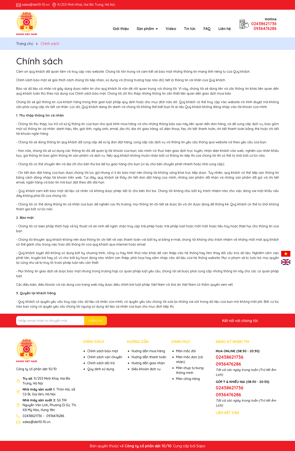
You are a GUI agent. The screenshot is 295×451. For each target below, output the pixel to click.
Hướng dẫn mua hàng (148, 351)
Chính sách (39, 61)
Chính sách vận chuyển (104, 357)
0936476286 (265, 28)
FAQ (207, 28)
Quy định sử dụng (100, 369)
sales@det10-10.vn (36, 5)
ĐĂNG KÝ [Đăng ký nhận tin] (95, 321)
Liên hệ (224, 28)
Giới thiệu (121, 28)
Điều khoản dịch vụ (146, 369)
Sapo (200, 446)
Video (171, 28)
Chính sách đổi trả (101, 363)
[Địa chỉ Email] (61, 320)
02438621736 (264, 23)
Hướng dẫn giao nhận (148, 363)
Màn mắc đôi (186, 351)
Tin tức (190, 28)
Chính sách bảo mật (102, 351)
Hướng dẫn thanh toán (149, 357)
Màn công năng (188, 379)
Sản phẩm (146, 28)
